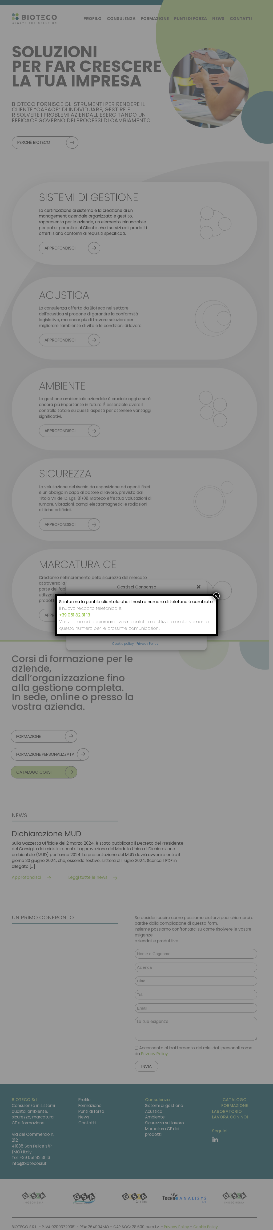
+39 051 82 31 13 (74, 615)
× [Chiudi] (216, 595)
